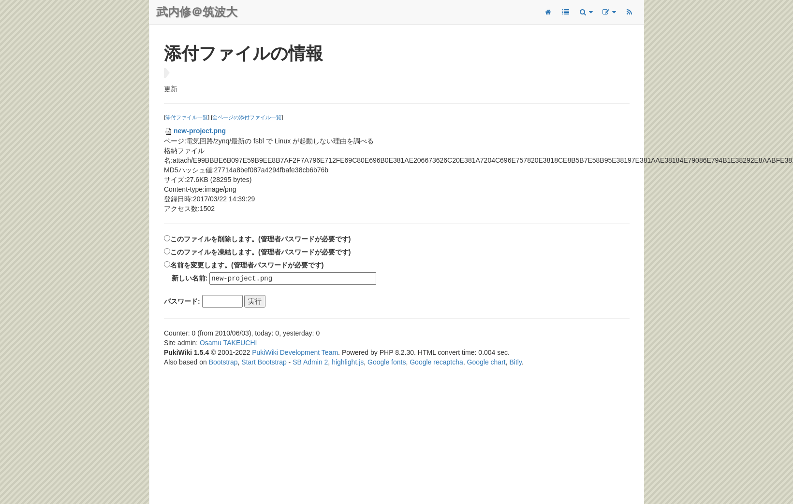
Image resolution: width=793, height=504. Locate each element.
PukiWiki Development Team (295, 353)
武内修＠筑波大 (196, 11)
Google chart (486, 362)
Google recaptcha (436, 362)
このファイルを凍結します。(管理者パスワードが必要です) (260, 252)
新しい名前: (190, 278)
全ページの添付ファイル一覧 (246, 117)
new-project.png (195, 131)
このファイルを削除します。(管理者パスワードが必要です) (260, 239)
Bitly (516, 362)
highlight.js (348, 362)
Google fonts (386, 362)
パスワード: (182, 302)
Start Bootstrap (263, 362)
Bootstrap (223, 362)
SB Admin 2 (310, 362)
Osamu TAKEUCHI (228, 343)
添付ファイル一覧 (186, 117)
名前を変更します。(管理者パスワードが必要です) (246, 265)
